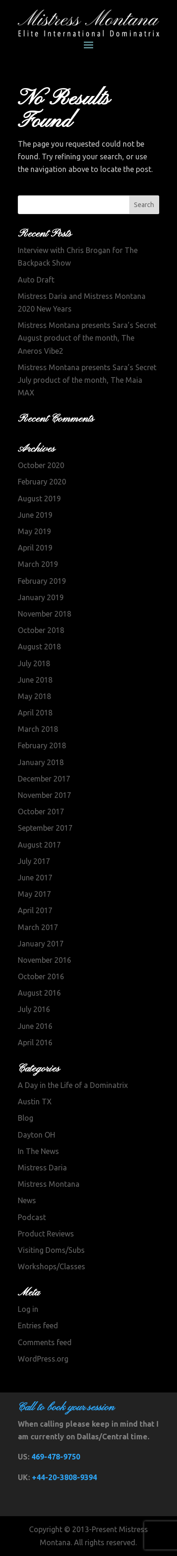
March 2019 (38, 564)
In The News (38, 1151)
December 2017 (44, 778)
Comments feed (45, 1342)
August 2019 (39, 498)
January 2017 (41, 943)
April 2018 (35, 712)
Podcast (32, 1217)
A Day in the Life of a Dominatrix (73, 1085)
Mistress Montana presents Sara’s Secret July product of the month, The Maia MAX (87, 380)
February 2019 (42, 581)
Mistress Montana (49, 1184)
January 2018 (41, 762)
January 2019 (41, 597)
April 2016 (35, 1042)
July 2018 (34, 663)
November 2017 (44, 795)
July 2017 (34, 861)
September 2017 (45, 828)
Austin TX (35, 1101)
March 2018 (38, 729)
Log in (28, 1309)
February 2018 (42, 745)
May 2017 (34, 894)
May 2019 (34, 531)
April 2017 (35, 910)
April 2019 (35, 547)
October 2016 (41, 976)
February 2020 (42, 481)
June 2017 (35, 877)
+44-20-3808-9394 (64, 1477)
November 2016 (44, 960)
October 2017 (41, 811)
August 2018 (39, 646)
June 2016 (35, 1026)
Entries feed (38, 1325)
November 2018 (44, 614)
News (27, 1200)
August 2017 (39, 845)
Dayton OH (36, 1135)
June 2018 (35, 680)
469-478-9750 (55, 1456)
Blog (25, 1118)
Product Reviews (46, 1233)
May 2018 (34, 696)
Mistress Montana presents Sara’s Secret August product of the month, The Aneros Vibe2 (87, 338)
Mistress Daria (42, 1167)
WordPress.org (43, 1359)
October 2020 (41, 465)
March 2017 (38, 927)
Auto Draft (36, 279)
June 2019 (35, 515)
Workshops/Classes (51, 1266)
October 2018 (41, 630)
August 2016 (39, 993)
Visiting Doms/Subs (51, 1250)
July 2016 (34, 1009)
